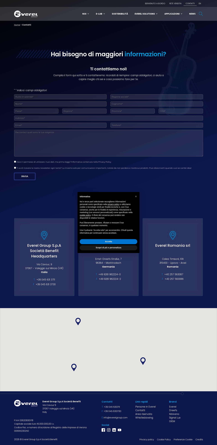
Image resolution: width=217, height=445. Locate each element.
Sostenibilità (120, 13)
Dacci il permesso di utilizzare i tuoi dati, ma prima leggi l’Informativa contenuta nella (64, 162)
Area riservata (143, 414)
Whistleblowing (144, 417)
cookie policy (85, 215)
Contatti (190, 3)
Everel (172, 406)
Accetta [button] (108, 241)
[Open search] (201, 14)
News (192, 13)
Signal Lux (174, 417)
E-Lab (100, 13)
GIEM (172, 421)
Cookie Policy (164, 439)
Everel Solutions (146, 13)
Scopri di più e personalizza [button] (108, 247)
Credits (199, 439)
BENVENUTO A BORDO (155, 3)
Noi (85, 13)
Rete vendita (175, 3)
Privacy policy (147, 439)
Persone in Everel (145, 406)
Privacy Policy (104, 162)
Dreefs (173, 410)
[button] (74, 367)
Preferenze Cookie (183, 439)
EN (200, 3)
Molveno (174, 414)
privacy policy (113, 204)
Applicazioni (173, 13)
